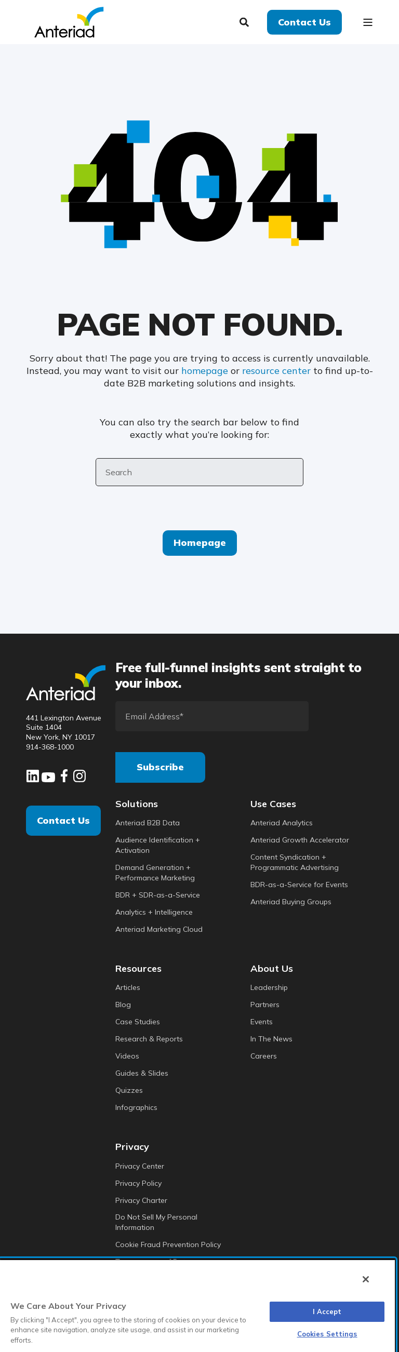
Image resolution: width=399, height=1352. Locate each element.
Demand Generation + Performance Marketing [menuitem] (155, 872)
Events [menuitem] (261, 1021)
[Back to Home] (69, 21)
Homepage (200, 542)
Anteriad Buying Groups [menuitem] (290, 901)
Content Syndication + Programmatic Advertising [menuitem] (294, 862)
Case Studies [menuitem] (137, 1021)
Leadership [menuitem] (269, 987)
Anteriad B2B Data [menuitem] (147, 822)
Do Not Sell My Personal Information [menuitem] (156, 1222)
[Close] (365, 1279)
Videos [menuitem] (127, 1056)
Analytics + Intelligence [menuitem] (154, 912)
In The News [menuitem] (271, 1038)
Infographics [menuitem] (136, 1107)
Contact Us (63, 820)
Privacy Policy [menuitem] (138, 1183)
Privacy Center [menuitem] (139, 1166)
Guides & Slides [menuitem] (141, 1073)
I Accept (327, 1311)
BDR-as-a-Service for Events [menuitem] (299, 884)
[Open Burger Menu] (367, 22)
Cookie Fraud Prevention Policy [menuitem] (168, 1244)
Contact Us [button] (304, 22)
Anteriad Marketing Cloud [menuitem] (159, 929)
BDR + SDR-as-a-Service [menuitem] (157, 895)
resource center (276, 371)
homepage (204, 371)
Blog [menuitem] (123, 1004)
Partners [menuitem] (265, 1004)
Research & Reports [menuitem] (149, 1038)
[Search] (245, 21)
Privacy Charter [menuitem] (141, 1200)
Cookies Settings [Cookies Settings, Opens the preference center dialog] (327, 1334)
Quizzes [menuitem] (129, 1090)
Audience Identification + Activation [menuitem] (157, 845)
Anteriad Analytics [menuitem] (281, 822)
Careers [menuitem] (263, 1056)
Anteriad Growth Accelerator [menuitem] (299, 840)
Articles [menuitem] (127, 987)
